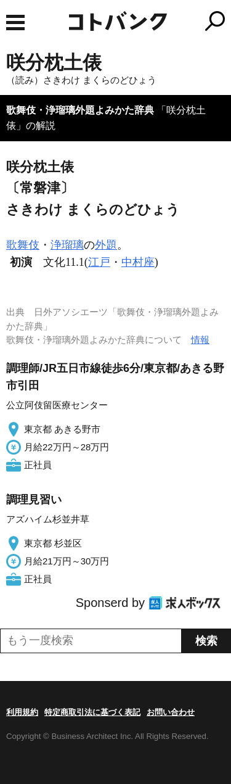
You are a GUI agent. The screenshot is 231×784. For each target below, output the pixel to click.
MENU (15, 22)
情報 (200, 339)
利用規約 (22, 712)
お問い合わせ (171, 712)
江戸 (99, 262)
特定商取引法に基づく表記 (92, 712)
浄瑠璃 (67, 245)
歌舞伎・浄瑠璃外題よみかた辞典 (80, 110)
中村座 (138, 262)
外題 (106, 245)
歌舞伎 (22, 245)
